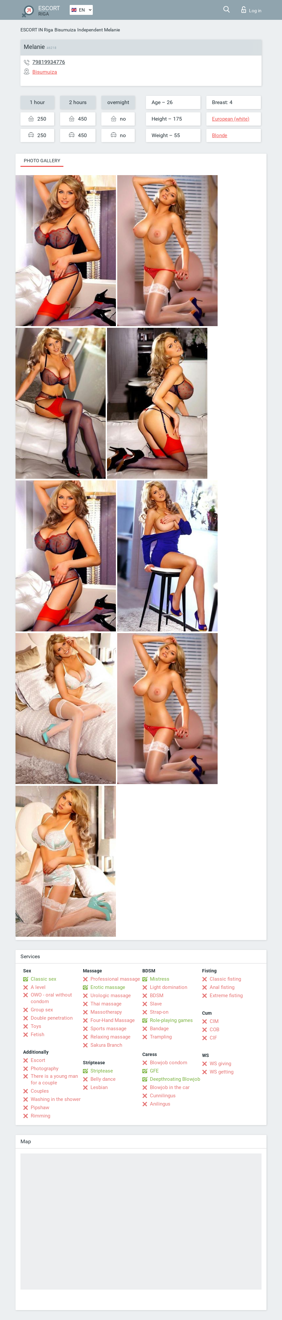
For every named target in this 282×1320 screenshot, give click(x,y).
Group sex (42, 1010)
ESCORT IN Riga (36, 29)
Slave (156, 1004)
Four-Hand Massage (112, 1020)
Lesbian (99, 1087)
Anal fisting (222, 987)
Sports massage (108, 1029)
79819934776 (48, 62)
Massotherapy (106, 1012)
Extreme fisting (226, 996)
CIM (214, 1021)
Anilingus (160, 1104)
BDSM (156, 996)
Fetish (37, 1034)
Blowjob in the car (170, 1087)
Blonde (219, 135)
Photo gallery (42, 160)
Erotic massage (107, 987)
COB (214, 1030)
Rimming (40, 1116)
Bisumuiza (65, 29)
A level (38, 987)
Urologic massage (110, 996)
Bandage (159, 1029)
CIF (213, 1038)
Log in (251, 9)
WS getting (221, 1072)
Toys (36, 1026)
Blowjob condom (168, 1063)
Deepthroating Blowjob (175, 1079)
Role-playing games (171, 1020)
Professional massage (115, 979)
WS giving (220, 1064)
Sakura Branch (106, 1045)
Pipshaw (40, 1108)
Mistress (159, 979)
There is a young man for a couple (54, 1079)
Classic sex (43, 979)
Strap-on (159, 1012)
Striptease (101, 1071)
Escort (38, 1060)
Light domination (168, 987)
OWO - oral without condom (51, 998)
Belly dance (103, 1079)
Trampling (161, 1037)
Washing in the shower (56, 1099)
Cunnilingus (163, 1096)
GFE (154, 1071)
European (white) (230, 119)
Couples (40, 1091)
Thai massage (106, 1004)
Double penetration (52, 1018)
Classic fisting (225, 979)
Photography (44, 1069)
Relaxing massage (110, 1037)
